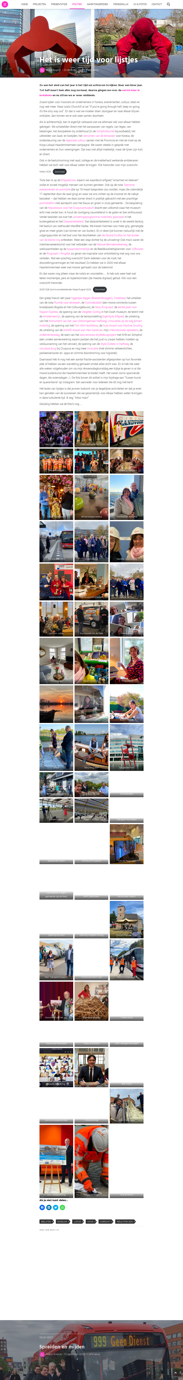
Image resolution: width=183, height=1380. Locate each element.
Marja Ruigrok (53, 70)
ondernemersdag (49, 334)
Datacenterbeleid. (74, 221)
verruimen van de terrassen (99, 135)
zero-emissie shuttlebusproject (98, 334)
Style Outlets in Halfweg (115, 344)
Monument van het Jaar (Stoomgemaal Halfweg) (78, 321)
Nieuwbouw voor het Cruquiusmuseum (71, 207)
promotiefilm (47, 203)
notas (90, 1221)
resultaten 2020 (125, 1221)
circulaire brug (47, 348)
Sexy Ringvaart (104, 307)
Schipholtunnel (105, 131)
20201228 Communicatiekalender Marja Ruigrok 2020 (65, 289)
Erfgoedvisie (68, 180)
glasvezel (118, 217)
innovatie (92, 348)
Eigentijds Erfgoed (113, 316)
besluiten (46, 1221)
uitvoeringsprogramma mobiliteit (92, 217)
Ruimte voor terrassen (67, 302)
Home (24, 4)
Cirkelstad (119, 298)
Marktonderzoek (97, 4)
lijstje (77, 1221)
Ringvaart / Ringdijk (58, 253)
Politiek (77, 4)
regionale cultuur (76, 140)
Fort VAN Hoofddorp (86, 325)
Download (60, 171)
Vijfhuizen (137, 249)
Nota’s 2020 (45, 171)
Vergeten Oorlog (91, 312)
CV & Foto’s (140, 4)
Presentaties (59, 4)
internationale (117, 330)
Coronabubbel (93, 302)
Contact (157, 4)
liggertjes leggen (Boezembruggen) (91, 298)
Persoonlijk (121, 4)
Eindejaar (62, 1221)
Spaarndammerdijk (78, 249)
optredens (132, 330)
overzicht (105, 1221)
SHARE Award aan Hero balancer (82, 330)
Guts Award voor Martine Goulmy (122, 325)
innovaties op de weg (120, 321)
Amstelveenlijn (51, 316)
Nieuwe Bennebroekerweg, (112, 244)
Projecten (39, 4)
